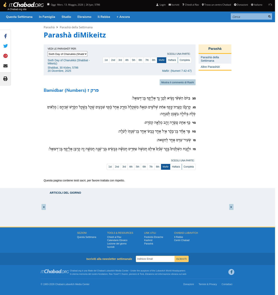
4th (127, 60)
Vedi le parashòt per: (62, 48)
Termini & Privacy (208, 284)
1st (106, 60)
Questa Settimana (19, 17)
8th (153, 60)
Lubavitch (110, 270)
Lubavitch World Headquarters (170, 270)
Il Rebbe (104, 17)
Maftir (162, 60)
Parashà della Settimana (76, 27)
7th (147, 60)
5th (133, 60)
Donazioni (241, 4)
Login (161, 4)
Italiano (256, 4)
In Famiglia (47, 17)
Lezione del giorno (117, 243)
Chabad (101, 270)
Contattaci (227, 284)
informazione (164, 274)
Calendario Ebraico (117, 240)
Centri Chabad (181, 240)
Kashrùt (148, 240)
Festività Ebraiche (153, 237)
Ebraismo (84, 17)
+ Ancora (123, 17)
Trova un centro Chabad (216, 4)
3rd (120, 60)
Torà (142, 274)
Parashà (49, 27)
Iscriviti (174, 4)
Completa (185, 60)
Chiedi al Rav (190, 4)
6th (140, 60)
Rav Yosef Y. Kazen (118, 274)
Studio (66, 17)
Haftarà (172, 60)
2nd (113, 60)
